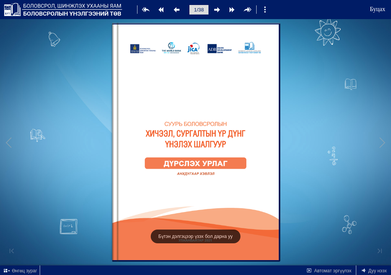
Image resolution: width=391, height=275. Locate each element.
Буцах (377, 9)
